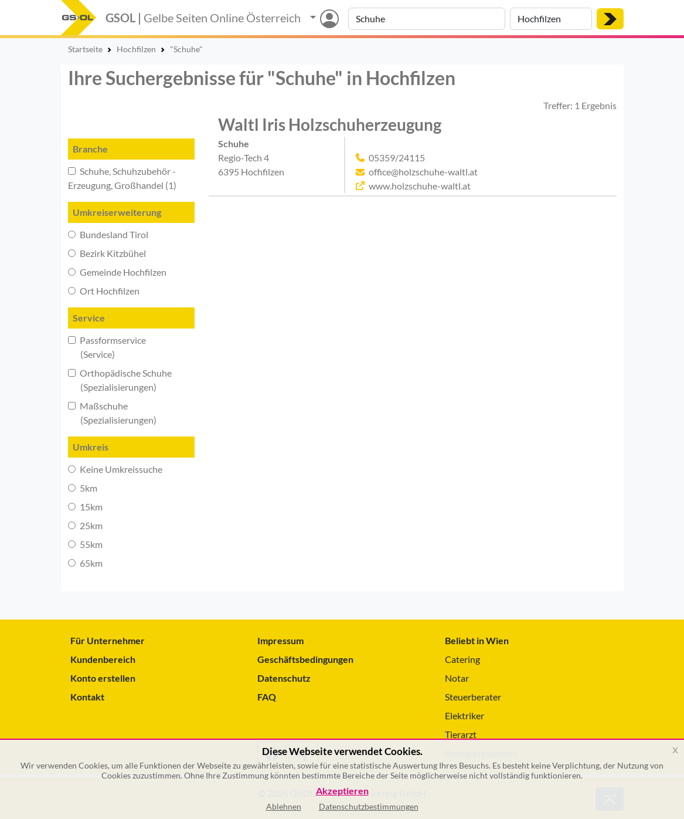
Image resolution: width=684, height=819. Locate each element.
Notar (457, 677)
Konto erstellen (102, 677)
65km (85, 562)
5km (82, 487)
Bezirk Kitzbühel (107, 253)
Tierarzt (461, 734)
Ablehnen (283, 806)
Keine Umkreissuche (115, 469)
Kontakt (87, 696)
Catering (462, 659)
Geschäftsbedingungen (305, 659)
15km (85, 506)
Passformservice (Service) (107, 347)
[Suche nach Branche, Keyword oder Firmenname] (426, 19)
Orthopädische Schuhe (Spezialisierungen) (120, 379)
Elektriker (464, 715)
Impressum (280, 640)
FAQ (266, 696)
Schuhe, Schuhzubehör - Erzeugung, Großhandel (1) (122, 178)
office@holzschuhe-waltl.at (423, 171)
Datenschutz (284, 677)
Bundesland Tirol (108, 234)
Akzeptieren (342, 791)
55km (85, 544)
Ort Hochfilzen (103, 290)
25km (85, 525)
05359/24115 (397, 157)
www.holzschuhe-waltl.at (420, 185)
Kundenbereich (102, 659)
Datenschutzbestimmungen (368, 806)
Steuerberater (473, 696)
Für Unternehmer (107, 640)
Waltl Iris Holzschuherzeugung (329, 124)
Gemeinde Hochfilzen (117, 271)
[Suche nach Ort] (551, 19)
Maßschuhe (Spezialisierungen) (112, 412)
